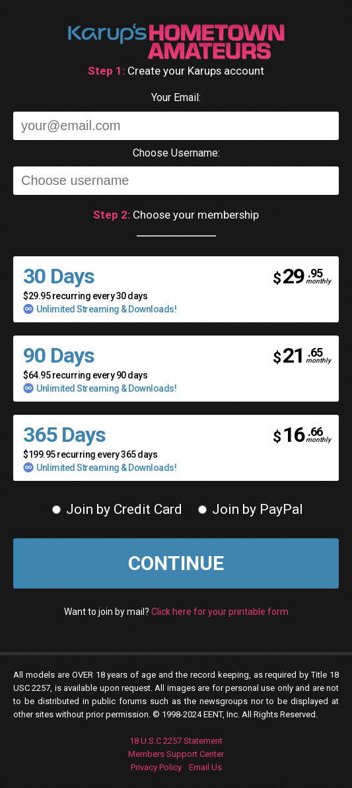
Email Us (205, 767)
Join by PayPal (250, 509)
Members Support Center (176, 754)
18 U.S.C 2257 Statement (176, 741)
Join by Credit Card (117, 509)
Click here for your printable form (220, 611)
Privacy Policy (156, 767)
